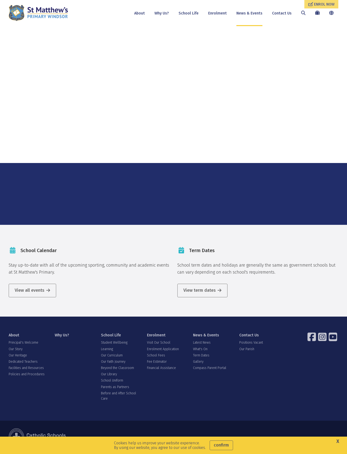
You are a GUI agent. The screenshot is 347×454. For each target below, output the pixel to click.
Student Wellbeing (114, 342)
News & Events (249, 13)
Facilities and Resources (26, 368)
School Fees (156, 355)
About (139, 13)
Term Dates (201, 355)
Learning (107, 349)
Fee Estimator (157, 362)
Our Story (15, 349)
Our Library (109, 374)
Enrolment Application (163, 349)
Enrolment (217, 13)
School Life (189, 13)
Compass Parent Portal (209, 368)
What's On (200, 349)
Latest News (202, 342)
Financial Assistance (161, 368)
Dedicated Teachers (23, 362)
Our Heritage (18, 355)
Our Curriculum (112, 355)
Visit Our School (158, 342)
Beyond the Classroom (117, 368)
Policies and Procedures (27, 374)
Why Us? (161, 13)
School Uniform (112, 380)
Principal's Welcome (23, 342)
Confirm (221, 445)
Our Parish (246, 349)
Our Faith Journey (113, 362)
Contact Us (282, 13)
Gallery (198, 362)
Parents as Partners (115, 387)
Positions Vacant (251, 342)
